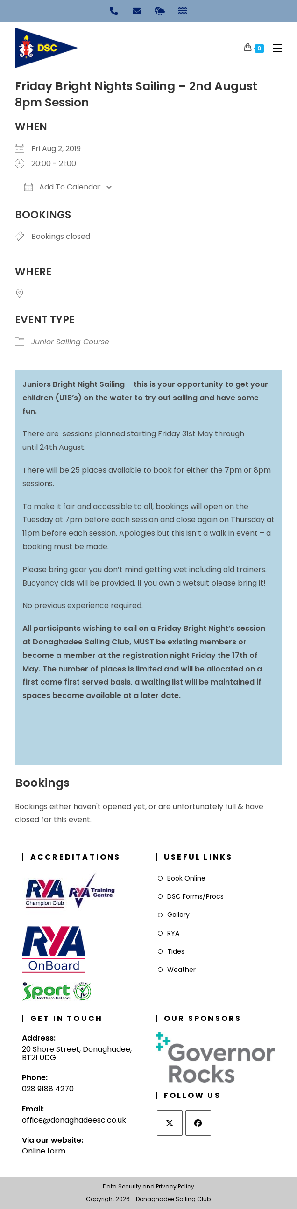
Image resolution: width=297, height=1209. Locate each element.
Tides (175, 951)
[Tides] (182, 10)
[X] (170, 1123)
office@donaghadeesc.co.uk (74, 1120)
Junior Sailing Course (70, 341)
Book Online (186, 878)
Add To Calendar (62, 187)
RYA (173, 933)
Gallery (178, 914)
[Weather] (159, 10)
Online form (43, 1151)
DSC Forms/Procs (195, 896)
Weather (181, 969)
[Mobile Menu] (274, 47)
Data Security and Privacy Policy (148, 1186)
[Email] (137, 10)
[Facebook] (198, 1123)
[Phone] (114, 10)
